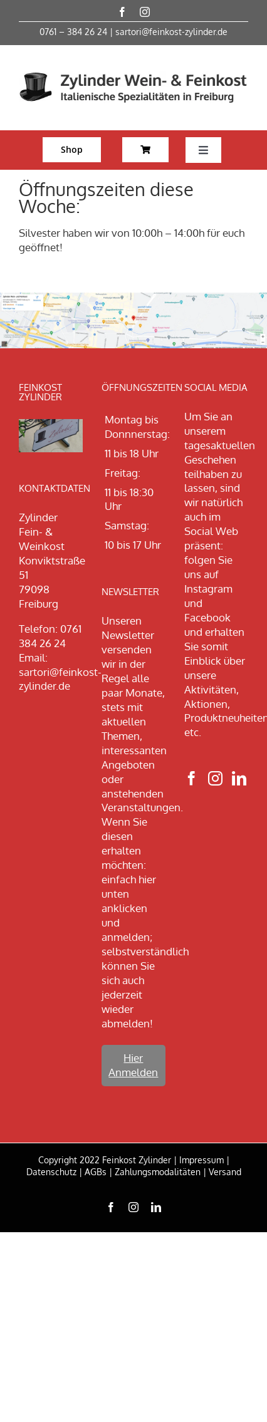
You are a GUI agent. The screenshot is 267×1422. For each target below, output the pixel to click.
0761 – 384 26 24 (73, 31)
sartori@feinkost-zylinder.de (171, 31)
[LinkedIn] (239, 778)
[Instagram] (215, 778)
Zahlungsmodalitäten (158, 1171)
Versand (225, 1171)
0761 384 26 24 (50, 636)
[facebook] (122, 12)
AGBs (96, 1171)
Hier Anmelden (133, 1065)
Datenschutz (51, 1171)
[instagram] (145, 12)
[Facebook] (191, 778)
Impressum (201, 1160)
